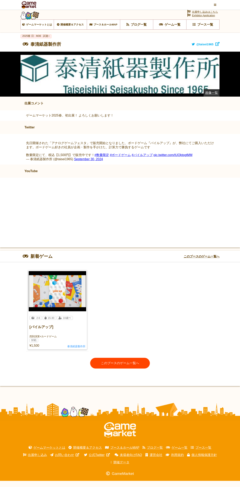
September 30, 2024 (88, 165)
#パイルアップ (142, 161)
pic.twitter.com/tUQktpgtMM (172, 161)
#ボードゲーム (120, 161)
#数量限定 (102, 161)
